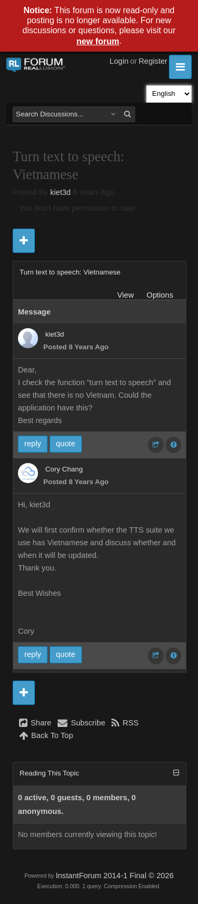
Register (152, 61)
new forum (98, 41)
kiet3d (60, 192)
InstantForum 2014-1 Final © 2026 (114, 875)
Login (119, 61)
